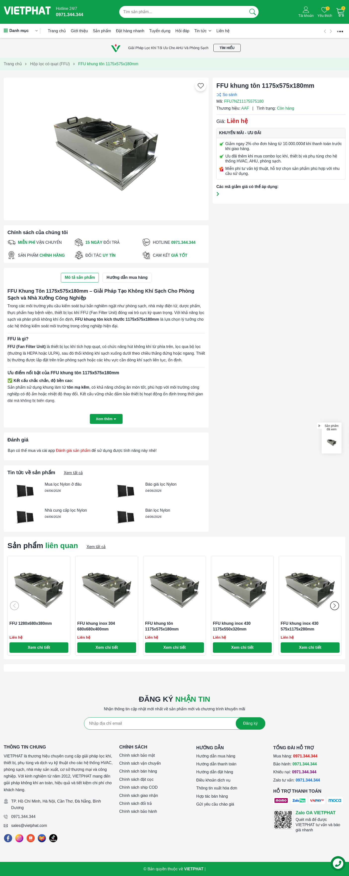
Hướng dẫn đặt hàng (214, 772)
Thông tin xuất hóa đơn (216, 788)
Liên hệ (223, 31)
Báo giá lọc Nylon (161, 484)
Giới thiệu (79, 31)
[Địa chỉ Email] (174, 723)
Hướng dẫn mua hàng (215, 756)
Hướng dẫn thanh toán (216, 764)
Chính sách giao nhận (138, 795)
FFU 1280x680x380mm (30, 623)
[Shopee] (30, 838)
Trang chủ (57, 31)
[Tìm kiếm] (252, 11)
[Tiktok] (53, 838)
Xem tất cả (73, 473)
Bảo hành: (295, 764)
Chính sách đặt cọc (136, 779)
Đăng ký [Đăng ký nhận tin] (250, 723)
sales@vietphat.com (29, 825)
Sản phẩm (102, 31)
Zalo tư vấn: (296, 780)
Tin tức (202, 31)
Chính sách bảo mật (137, 755)
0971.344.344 (23, 816)
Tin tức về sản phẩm (31, 472)
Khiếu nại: (294, 772)
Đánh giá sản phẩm (73, 450)
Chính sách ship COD (138, 787)
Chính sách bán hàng (138, 771)
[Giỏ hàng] (340, 12)
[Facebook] (8, 838)
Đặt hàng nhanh (130, 31)
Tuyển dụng (159, 31)
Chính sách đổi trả (135, 803)
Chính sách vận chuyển (140, 763)
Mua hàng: (295, 756)
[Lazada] (42, 838)
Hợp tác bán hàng (212, 796)
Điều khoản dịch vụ (213, 780)
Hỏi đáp (182, 31)
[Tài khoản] (306, 12)
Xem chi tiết (39, 647)
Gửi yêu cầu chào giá (215, 804)
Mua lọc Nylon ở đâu (63, 484)
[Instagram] (19, 838)
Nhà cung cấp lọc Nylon (66, 510)
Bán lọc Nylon (157, 510)
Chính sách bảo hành (138, 811)
